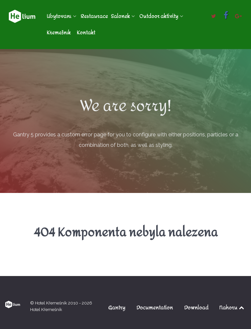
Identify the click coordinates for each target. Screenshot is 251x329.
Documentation (155, 308)
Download (196, 308)
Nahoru (232, 308)
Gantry (116, 308)
